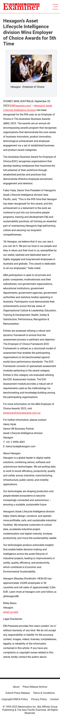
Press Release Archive (35, 686)
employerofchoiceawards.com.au (21, 412)
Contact (54, 699)
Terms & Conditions (44, 692)
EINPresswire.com (20, 105)
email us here (10, 612)
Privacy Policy (39, 699)
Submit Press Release (17, 692)
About (16, 686)
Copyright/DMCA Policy (14, 699)
